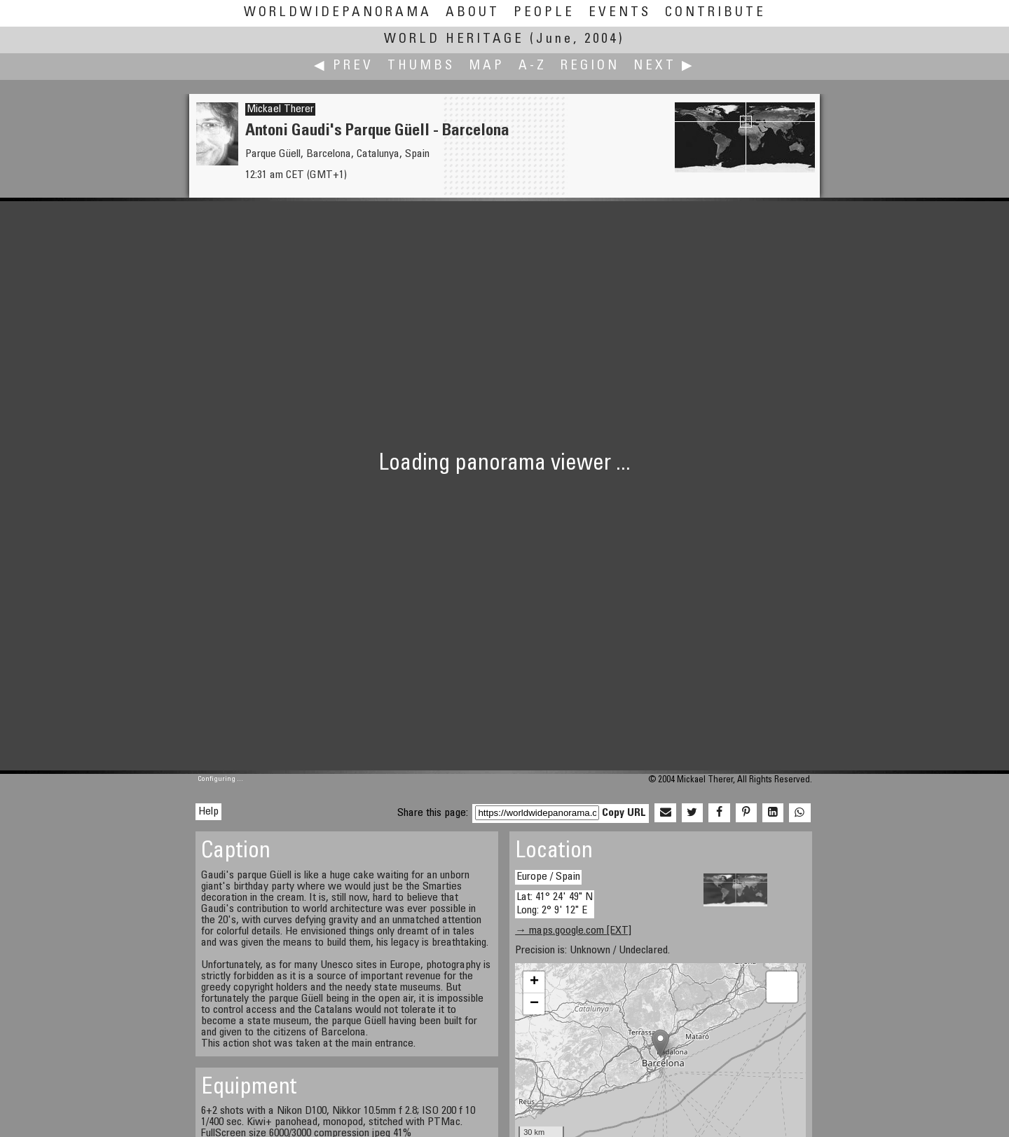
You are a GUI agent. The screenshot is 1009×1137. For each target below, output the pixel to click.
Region (590, 66)
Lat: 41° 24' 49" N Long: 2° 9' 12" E (554, 904)
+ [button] (534, 982)
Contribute (715, 13)
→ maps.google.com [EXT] (573, 931)
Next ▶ (664, 66)
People (544, 13)
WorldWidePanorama (338, 13)
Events (620, 13)
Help (208, 811)
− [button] (534, 1003)
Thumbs (421, 66)
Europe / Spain (548, 877)
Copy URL (624, 813)
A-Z (533, 66)
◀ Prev (343, 66)
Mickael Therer (280, 109)
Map (486, 66)
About (473, 13)
